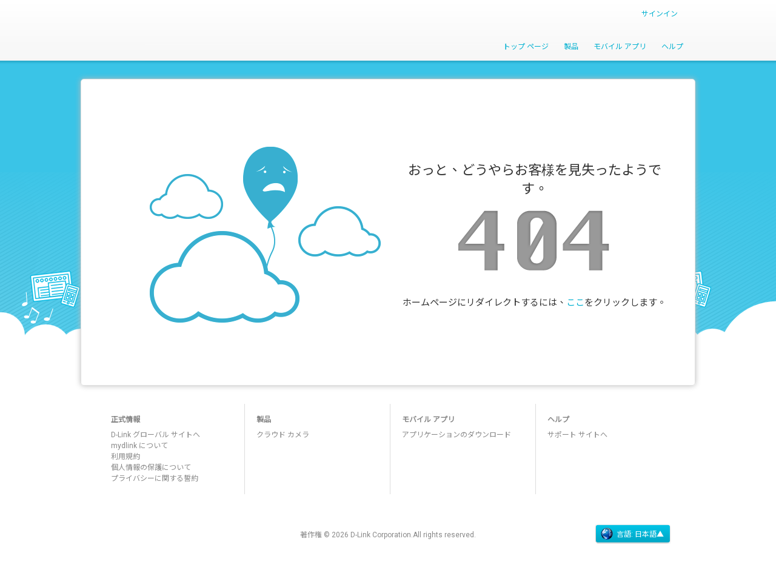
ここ (575, 302)
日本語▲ (649, 534)
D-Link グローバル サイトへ (155, 435)
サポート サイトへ (577, 435)
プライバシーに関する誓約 (154, 478)
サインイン (659, 14)
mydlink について (139, 445)
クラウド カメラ (282, 435)
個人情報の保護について (151, 467)
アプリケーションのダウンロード (456, 435)
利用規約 (125, 456)
